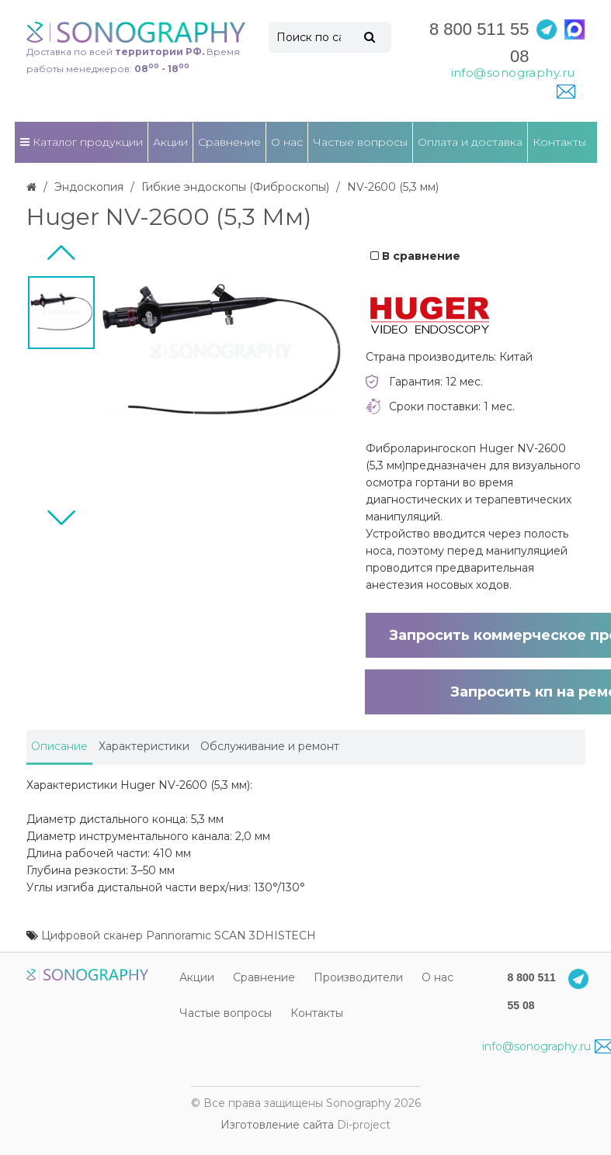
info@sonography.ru (547, 1046)
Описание (59, 746)
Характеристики (144, 746)
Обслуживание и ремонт (269, 746)
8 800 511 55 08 (479, 42)
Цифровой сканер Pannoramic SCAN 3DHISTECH (178, 935)
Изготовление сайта (277, 1125)
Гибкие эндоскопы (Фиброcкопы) (235, 187)
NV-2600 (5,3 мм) (393, 187)
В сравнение (415, 256)
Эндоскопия (88, 187)
